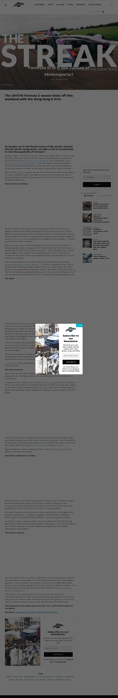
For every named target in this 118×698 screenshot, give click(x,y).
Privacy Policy (74, 371)
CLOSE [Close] (79, 325)
